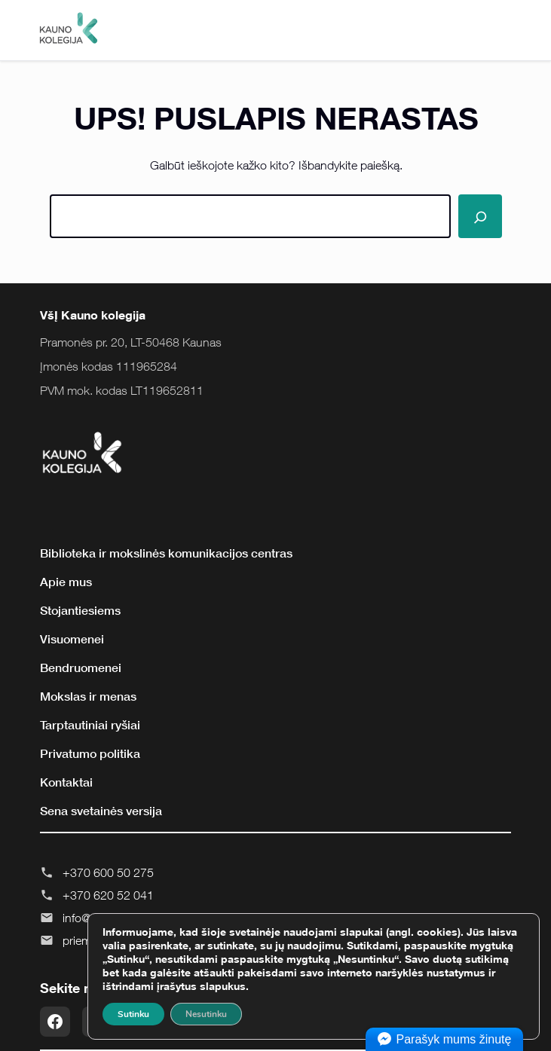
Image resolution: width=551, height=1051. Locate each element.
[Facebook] (55, 1022)
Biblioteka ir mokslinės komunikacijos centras (166, 553)
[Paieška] (480, 216)
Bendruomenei (80, 667)
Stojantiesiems (80, 610)
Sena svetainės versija (101, 810)
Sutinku (133, 1014)
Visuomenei (72, 638)
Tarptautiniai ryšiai (90, 724)
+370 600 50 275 (108, 872)
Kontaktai (66, 782)
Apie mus (66, 581)
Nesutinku (206, 1014)
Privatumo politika (90, 753)
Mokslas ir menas (88, 696)
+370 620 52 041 (108, 895)
